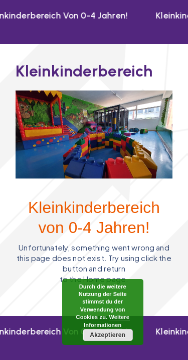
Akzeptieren (107, 335)
